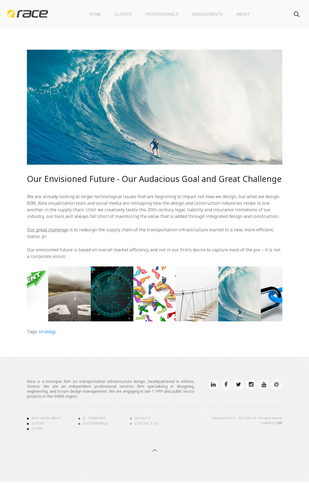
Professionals (162, 14)
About (243, 14)
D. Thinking (94, 418)
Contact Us (146, 423)
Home (95, 14)
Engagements (207, 14)
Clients (123, 14)
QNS (279, 423)
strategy (47, 331)
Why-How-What (47, 418)
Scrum (38, 423)
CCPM (37, 428)
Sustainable (95, 423)
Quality (143, 418)
